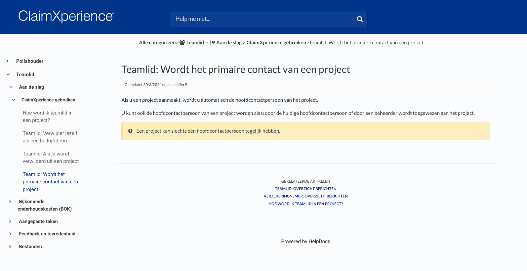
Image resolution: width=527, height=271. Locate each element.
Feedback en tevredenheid (47, 234)
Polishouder (29, 61)
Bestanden (30, 247)
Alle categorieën (157, 43)
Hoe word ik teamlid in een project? (306, 204)
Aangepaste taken (38, 221)
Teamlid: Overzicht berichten (305, 189)
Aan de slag (31, 87)
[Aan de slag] (225, 43)
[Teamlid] (191, 43)
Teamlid (24, 75)
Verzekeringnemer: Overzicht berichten (306, 196)
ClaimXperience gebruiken (48, 100)
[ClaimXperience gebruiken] (277, 43)
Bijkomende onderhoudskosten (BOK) (44, 205)
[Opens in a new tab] (305, 241)
